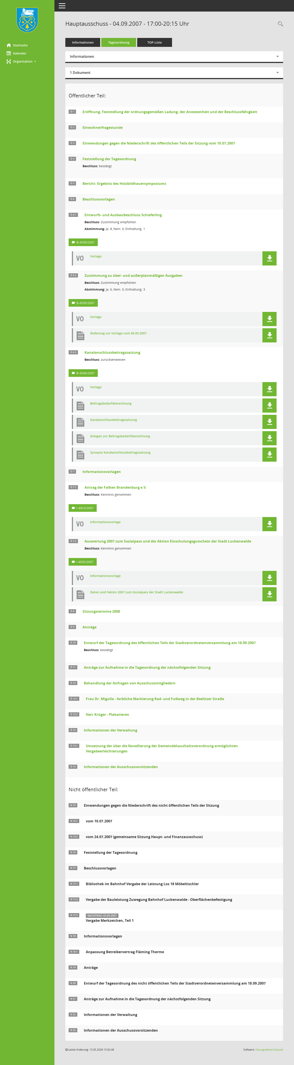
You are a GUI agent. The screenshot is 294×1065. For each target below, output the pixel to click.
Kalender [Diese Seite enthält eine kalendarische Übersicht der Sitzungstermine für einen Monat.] (16, 53)
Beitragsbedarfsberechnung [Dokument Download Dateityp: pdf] (111, 403)
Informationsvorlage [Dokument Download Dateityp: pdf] (105, 522)
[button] (27, 61)
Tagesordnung (118, 42)
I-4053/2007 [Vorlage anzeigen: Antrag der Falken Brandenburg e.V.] (84, 508)
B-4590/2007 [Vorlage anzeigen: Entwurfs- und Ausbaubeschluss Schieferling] (85, 242)
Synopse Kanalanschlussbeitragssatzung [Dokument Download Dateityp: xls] (120, 452)
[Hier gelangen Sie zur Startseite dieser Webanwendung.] (27, 20)
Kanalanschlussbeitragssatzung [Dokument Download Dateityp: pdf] (113, 420)
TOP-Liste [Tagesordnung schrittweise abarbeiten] (154, 42)
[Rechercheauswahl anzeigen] (279, 24)
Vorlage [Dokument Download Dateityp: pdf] (95, 256)
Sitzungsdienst (269, 1049)
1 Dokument (80, 72)
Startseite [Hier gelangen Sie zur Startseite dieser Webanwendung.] (17, 45)
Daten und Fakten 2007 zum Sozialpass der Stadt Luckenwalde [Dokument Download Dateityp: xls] (136, 592)
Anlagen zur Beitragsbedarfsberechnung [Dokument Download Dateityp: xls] (120, 436)
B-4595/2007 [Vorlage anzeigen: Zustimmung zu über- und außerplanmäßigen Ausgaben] (85, 303)
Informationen (83, 42)
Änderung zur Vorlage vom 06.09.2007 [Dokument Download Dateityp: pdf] (118, 333)
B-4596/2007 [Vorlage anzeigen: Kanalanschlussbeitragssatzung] (85, 373)
